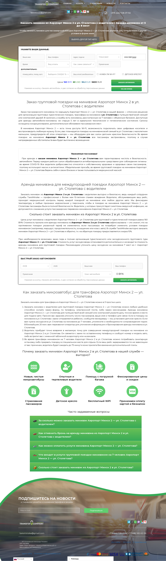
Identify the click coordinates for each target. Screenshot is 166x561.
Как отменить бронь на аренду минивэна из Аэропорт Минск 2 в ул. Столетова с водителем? (84, 435)
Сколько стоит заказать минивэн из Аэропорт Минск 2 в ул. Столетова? (86, 467)
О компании (96, 3)
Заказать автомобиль (126, 82)
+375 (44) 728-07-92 (121, 13)
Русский (19, 559)
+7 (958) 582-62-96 (137, 533)
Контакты (125, 3)
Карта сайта (27, 554)
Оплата (127, 542)
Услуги (81, 3)
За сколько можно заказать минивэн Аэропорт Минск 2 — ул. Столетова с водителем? (87, 422)
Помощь (75, 559)
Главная (67, 3)
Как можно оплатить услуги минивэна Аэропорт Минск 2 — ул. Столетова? (88, 445)
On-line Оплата (126, 89)
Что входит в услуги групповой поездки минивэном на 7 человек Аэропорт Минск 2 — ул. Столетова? (89, 456)
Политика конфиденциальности (47, 554)
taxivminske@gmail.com (41, 13)
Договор (115, 542)
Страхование (139, 542)
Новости (111, 3)
